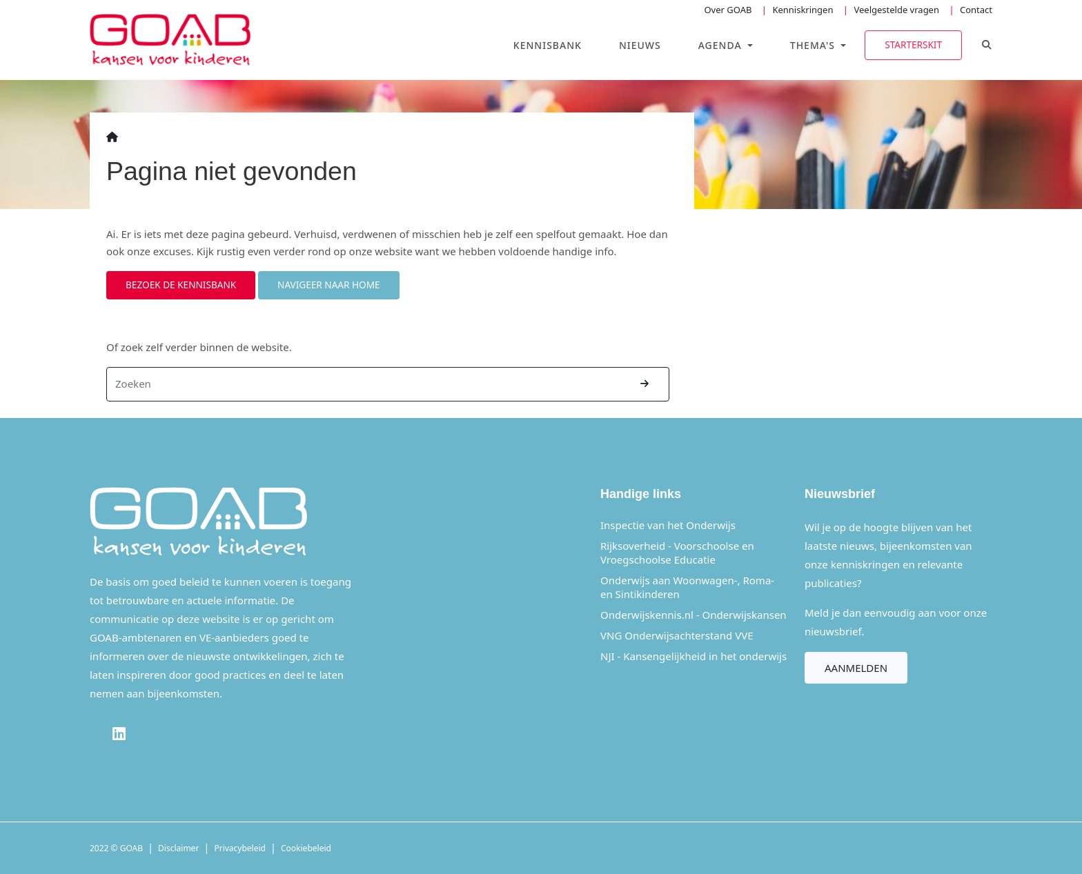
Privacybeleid (240, 848)
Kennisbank (547, 45)
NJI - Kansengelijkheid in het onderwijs (693, 656)
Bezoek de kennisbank (181, 284)
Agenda (721, 45)
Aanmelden (856, 668)
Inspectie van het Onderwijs (668, 525)
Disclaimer (178, 848)
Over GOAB (727, 9)
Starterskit (913, 44)
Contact (976, 9)
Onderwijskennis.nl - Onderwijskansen (693, 615)
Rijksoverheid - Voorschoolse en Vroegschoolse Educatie (677, 552)
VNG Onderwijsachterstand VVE (677, 635)
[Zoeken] (364, 384)
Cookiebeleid (306, 848)
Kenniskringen (802, 9)
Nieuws (640, 45)
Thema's (814, 45)
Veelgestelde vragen (896, 9)
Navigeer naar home (328, 284)
